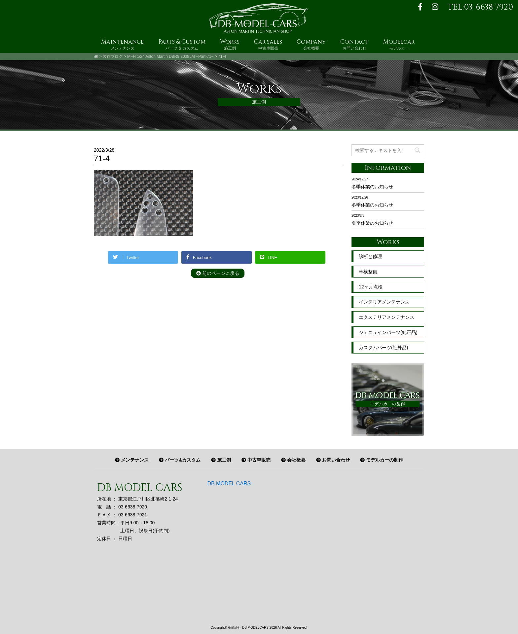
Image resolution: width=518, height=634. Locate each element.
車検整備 (368, 271)
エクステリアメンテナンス (386, 317)
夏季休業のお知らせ (372, 223)
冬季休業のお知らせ (372, 186)
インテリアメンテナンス (384, 302)
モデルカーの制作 (381, 460)
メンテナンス (132, 460)
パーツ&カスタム (180, 460)
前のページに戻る (217, 273)
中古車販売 (256, 460)
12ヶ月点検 (371, 286)
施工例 (221, 460)
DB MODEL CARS (229, 483)
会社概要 (293, 460)
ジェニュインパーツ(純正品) (388, 332)
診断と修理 (370, 256)
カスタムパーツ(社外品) (383, 347)
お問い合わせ (333, 460)
